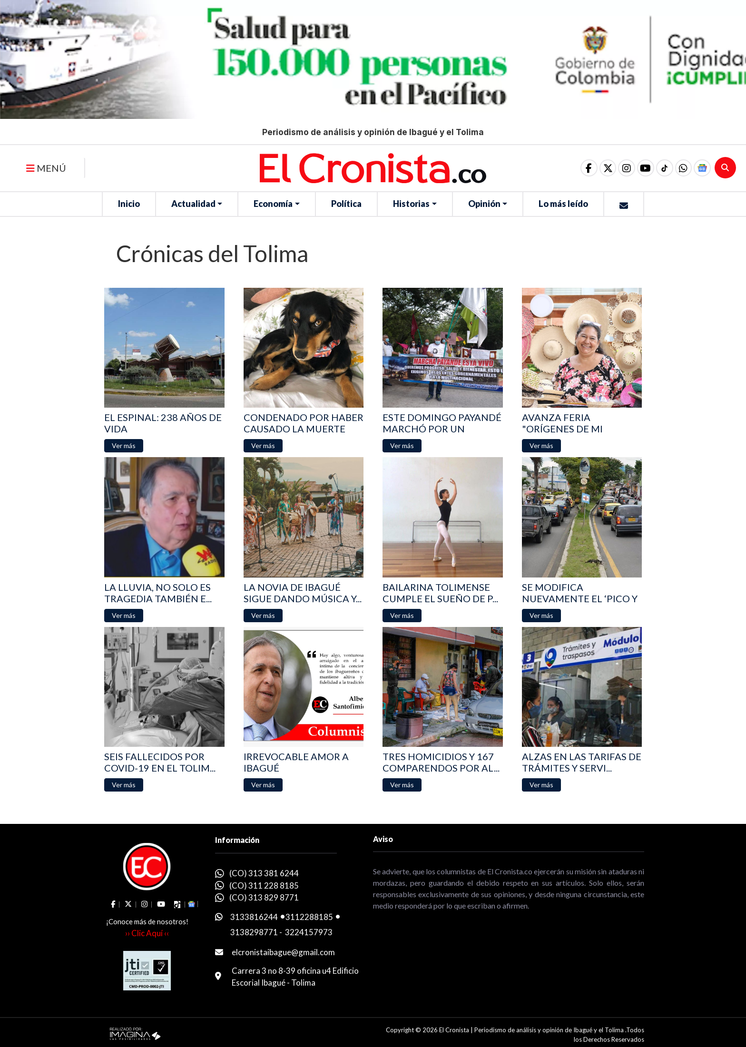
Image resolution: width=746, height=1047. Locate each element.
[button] (682, 168)
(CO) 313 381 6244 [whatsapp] (264, 873)
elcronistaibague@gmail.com (283, 952)
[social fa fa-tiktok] (662, 168)
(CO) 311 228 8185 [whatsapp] (264, 885)
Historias (411, 203)
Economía (273, 203)
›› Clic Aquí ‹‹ (147, 933)
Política (346, 203)
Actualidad (193, 203)
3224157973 (309, 932)
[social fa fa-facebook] (582, 168)
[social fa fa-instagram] (622, 168)
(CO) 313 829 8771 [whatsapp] (264, 897)
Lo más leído (563, 203)
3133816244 (254, 917)
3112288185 (309, 917)
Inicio (129, 203)
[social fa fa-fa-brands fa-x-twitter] (602, 168)
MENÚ (46, 168)
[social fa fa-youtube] (642, 168)
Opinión (484, 203)
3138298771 (254, 932)
